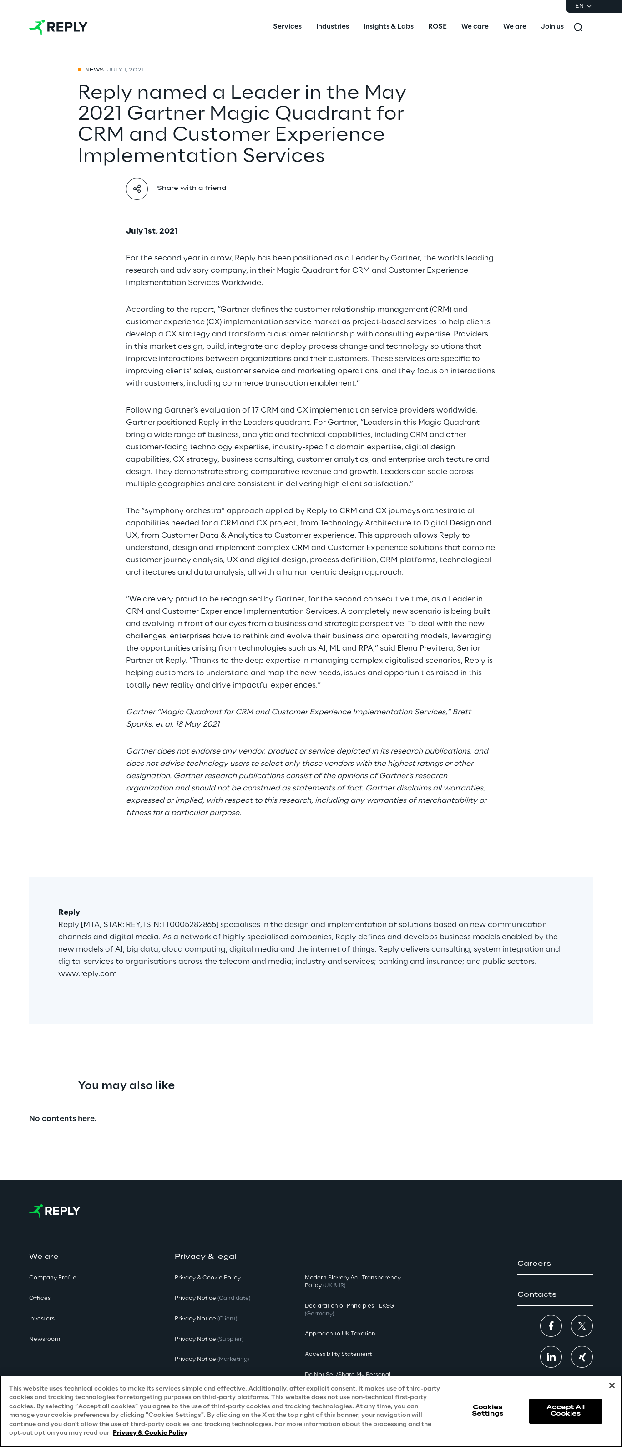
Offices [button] (40, 1298)
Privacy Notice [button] (212, 1298)
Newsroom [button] (44, 1339)
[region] (311, 1411)
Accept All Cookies (565, 1411)
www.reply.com (87, 974)
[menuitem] (287, 27)
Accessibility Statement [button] (338, 1354)
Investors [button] (42, 1319)
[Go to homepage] (58, 27)
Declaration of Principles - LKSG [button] (349, 1310)
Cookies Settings (487, 1411)
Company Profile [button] (52, 1278)
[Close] (612, 1386)
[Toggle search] (578, 27)
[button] (555, 1264)
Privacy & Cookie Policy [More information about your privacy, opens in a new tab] (150, 1433)
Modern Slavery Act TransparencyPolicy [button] (353, 1282)
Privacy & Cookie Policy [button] (208, 1278)
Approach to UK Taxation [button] (340, 1334)
